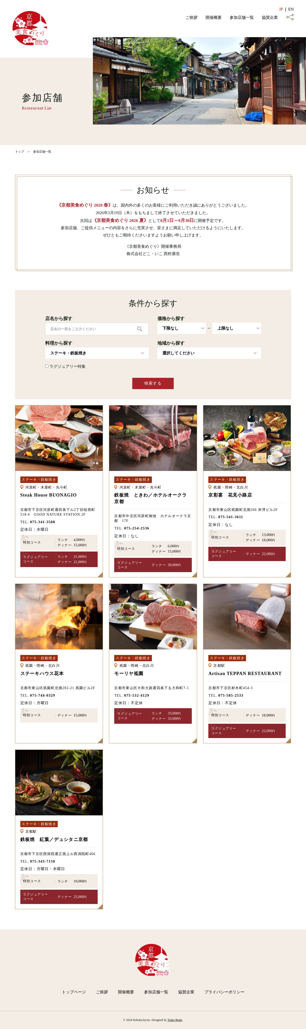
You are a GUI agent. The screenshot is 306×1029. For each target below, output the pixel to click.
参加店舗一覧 (242, 17)
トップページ (74, 992)
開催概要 (214, 17)
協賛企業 (270, 17)
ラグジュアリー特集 (65, 366)
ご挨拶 (192, 17)
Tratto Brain (174, 1020)
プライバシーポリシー (224, 992)
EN (291, 9)
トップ (19, 151)
